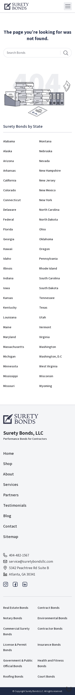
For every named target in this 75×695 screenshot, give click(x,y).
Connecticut (12, 200)
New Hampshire (50, 170)
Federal (8, 219)
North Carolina (49, 210)
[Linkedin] (24, 585)
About (8, 474)
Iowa (6, 288)
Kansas (8, 298)
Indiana (8, 278)
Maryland (9, 337)
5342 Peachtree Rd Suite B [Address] (26, 567)
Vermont (45, 327)
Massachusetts (13, 347)
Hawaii (7, 249)
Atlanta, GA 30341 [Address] (19, 574)
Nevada (44, 161)
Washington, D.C (50, 356)
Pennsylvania (48, 258)
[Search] (65, 52)
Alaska (7, 151)
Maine (7, 327)
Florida (8, 229)
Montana (45, 141)
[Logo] (16, 6)
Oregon (44, 249)
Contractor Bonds (50, 628)
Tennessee (47, 298)
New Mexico (47, 190)
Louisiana (9, 317)
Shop (7, 463)
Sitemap (10, 536)
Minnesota (10, 366)
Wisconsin (46, 376)
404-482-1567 (16, 555)
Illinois (7, 268)
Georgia (8, 239)
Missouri (9, 386)
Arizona (8, 161)
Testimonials (14, 505)
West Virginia (48, 366)
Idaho (7, 258)
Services (10, 484)
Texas (43, 307)
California (9, 180)
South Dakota (48, 288)
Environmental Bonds (52, 618)
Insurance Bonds (49, 644)
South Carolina (49, 278)
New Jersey (47, 180)
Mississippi (10, 376)
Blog (7, 515)
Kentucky (10, 307)
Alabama (9, 141)
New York (45, 200)
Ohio (42, 229)
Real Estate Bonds (15, 608)
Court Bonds (46, 676)
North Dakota (48, 219)
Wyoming (45, 386)
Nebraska (45, 151)
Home (8, 453)
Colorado (9, 190)
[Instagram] (5, 585)
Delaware (9, 210)
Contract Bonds (48, 608)
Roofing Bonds (13, 676)
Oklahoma (46, 239)
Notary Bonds (12, 618)
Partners (11, 494)
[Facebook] (15, 585)
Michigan (9, 356)
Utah (42, 317)
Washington (47, 347)
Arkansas (9, 170)
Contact (10, 526)
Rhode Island (48, 268)
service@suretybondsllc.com (28, 561)
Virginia (44, 337)
